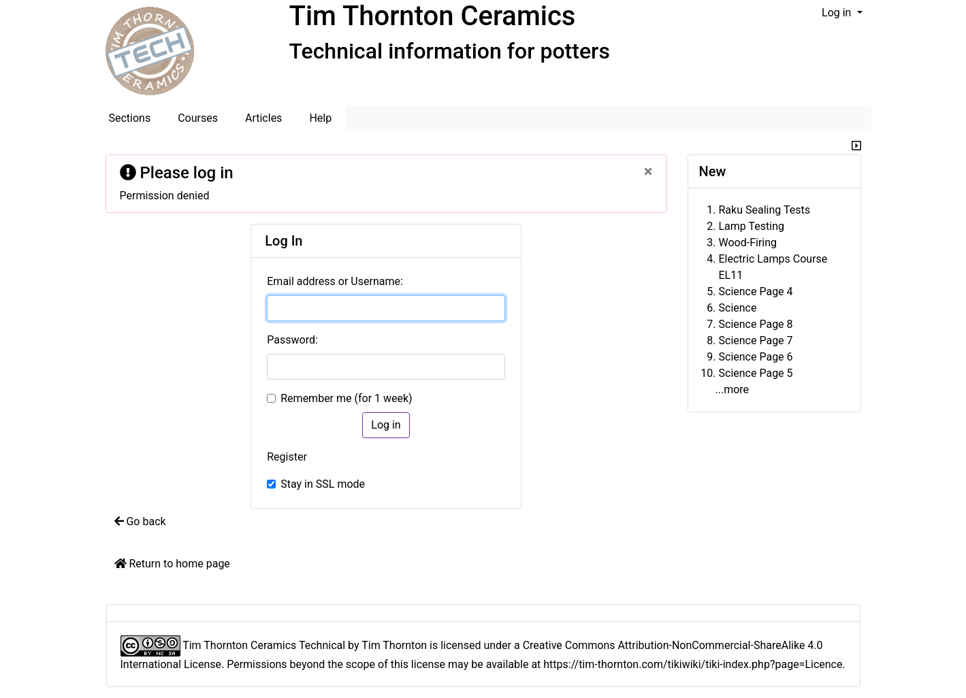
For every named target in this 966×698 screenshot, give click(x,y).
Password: (292, 339)
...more (732, 389)
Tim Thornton (394, 645)
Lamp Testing (751, 226)
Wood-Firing (748, 242)
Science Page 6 (756, 356)
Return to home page (172, 563)
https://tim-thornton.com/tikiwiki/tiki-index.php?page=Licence (692, 664)
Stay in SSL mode (322, 484)
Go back (140, 521)
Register (287, 456)
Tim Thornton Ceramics (432, 16)
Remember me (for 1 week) (346, 398)
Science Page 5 (756, 373)
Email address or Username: (335, 281)
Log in (838, 12)
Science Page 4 (756, 291)
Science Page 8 (756, 324)
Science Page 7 (756, 340)
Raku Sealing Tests (764, 209)
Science (738, 307)
